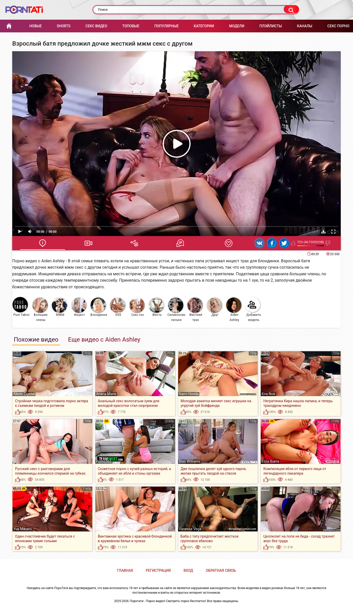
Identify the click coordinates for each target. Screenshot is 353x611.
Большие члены (40, 309)
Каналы (304, 26)
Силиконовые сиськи (176, 309)
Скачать (323, 231)
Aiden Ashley (233, 309)
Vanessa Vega (190, 529)
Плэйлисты (270, 26)
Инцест (78, 307)
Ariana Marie (106, 394)
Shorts (63, 26)
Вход (188, 570)
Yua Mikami (22, 529)
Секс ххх (137, 307)
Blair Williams (190, 461)
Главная (9, 26)
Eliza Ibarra (270, 461)
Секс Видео (96, 26)
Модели (236, 26)
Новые (35, 26)
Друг (214, 307)
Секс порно (338, 26)
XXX (117, 307)
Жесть (156, 307)
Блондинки (98, 307)
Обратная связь (221, 570)
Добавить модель (253, 309)
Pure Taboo (21, 307)
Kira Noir (268, 394)
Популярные (166, 26)
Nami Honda (189, 394)
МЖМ (59, 307)
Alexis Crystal (24, 394)
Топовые (130, 26)
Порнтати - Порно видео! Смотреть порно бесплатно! (168, 601)
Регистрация (158, 570)
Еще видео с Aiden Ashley (104, 339)
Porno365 (104, 461)
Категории (204, 26)
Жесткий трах (195, 309)
